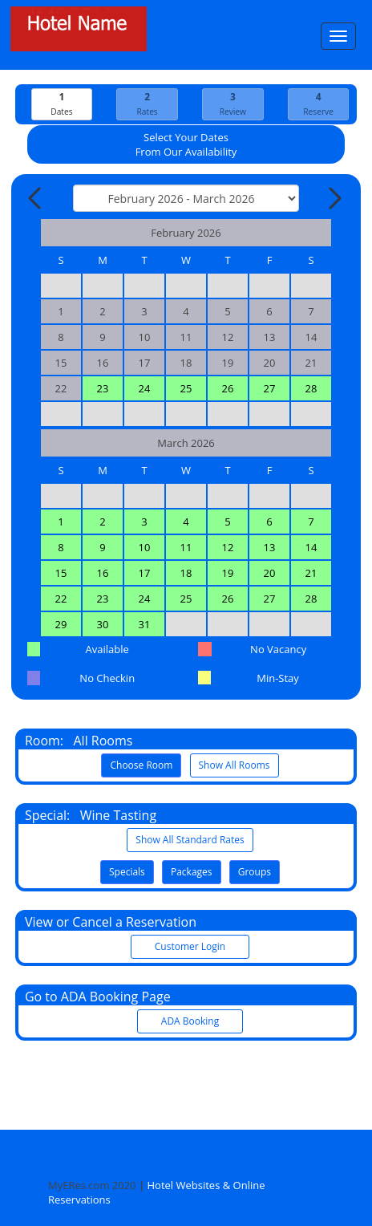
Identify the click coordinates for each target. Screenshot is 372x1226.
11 (186, 547)
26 (228, 388)
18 (186, 573)
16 (103, 573)
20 (270, 573)
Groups (254, 872)
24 (145, 388)
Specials (127, 872)
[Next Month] (333, 198)
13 (270, 547)
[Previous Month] (36, 198)
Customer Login (190, 946)
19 (228, 573)
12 (228, 547)
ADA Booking (190, 1021)
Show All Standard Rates (189, 839)
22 (61, 598)
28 (311, 388)
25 (186, 388)
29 (61, 624)
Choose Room (141, 765)
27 (270, 388)
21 (311, 573)
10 (145, 547)
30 (103, 624)
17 (145, 573)
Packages (191, 872)
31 (145, 624)
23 (103, 388)
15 (61, 573)
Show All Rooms (234, 765)
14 (311, 547)
